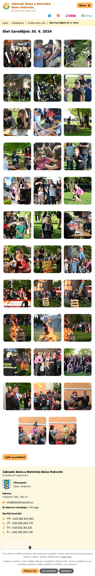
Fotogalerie (18, 23)
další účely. (67, 557)
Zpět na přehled (15, 457)
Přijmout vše (30, 571)
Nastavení (66, 571)
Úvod (5, 23)
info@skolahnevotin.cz (20, 502)
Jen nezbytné (49, 571)
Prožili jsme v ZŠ (36, 23)
